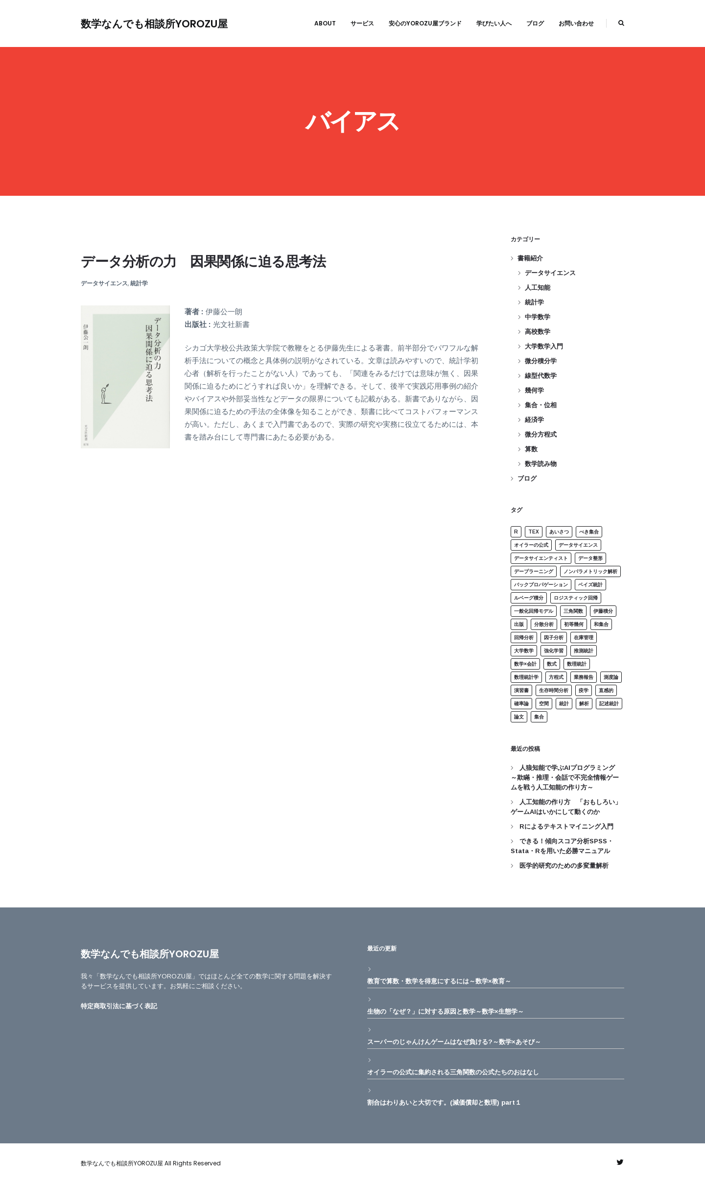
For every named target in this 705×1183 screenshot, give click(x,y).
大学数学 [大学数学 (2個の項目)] (524, 650)
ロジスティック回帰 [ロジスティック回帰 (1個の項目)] (576, 598)
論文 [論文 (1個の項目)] (519, 716)
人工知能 (537, 287)
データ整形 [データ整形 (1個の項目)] (590, 558)
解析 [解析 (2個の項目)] (584, 703)
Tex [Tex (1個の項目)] (533, 531)
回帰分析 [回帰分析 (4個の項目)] (524, 637)
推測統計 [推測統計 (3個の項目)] (583, 650)
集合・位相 (541, 405)
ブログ (527, 478)
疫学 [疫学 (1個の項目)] (583, 690)
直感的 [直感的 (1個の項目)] (606, 690)
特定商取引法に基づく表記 (119, 1006)
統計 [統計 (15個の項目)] (564, 703)
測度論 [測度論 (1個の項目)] (611, 677)
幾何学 (534, 390)
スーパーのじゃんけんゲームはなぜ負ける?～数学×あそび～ (454, 1041)
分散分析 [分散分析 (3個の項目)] (544, 624)
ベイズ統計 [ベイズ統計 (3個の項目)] (590, 584)
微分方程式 (541, 434)
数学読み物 (541, 463)
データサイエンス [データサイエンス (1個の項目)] (578, 545)
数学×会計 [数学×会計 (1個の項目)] (525, 664)
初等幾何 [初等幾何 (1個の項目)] (574, 624)
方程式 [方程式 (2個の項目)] (556, 677)
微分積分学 (541, 361)
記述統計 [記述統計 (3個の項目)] (609, 703)
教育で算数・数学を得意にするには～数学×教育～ (439, 981)
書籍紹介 (530, 258)
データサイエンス (104, 283)
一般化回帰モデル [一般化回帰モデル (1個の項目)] (533, 611)
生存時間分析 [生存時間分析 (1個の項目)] (553, 690)
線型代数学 (541, 375)
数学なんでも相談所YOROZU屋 (154, 24)
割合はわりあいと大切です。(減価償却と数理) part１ (444, 1102)
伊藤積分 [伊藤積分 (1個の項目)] (603, 611)
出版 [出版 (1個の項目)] (519, 624)
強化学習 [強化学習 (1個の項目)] (554, 650)
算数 (531, 449)
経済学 (534, 419)
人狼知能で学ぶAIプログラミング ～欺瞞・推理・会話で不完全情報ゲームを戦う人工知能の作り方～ (566, 777)
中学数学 (537, 317)
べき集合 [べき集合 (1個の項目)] (589, 531)
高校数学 (537, 331)
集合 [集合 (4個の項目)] (539, 716)
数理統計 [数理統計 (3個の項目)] (577, 664)
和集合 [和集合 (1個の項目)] (601, 624)
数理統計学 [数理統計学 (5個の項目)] (526, 677)
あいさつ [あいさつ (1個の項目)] (559, 531)
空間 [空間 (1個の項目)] (544, 703)
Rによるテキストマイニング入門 (566, 826)
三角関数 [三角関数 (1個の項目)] (573, 611)
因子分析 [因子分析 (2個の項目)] (554, 637)
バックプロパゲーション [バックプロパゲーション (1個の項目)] (541, 584)
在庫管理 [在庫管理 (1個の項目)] (583, 637)
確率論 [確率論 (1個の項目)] (521, 703)
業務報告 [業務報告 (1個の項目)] (583, 677)
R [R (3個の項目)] (516, 531)
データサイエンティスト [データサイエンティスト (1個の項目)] (541, 558)
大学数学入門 (544, 346)
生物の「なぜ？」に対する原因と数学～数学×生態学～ (445, 1011)
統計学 (139, 283)
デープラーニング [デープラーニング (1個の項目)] (533, 571)
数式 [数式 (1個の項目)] (552, 664)
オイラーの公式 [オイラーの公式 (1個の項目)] (531, 545)
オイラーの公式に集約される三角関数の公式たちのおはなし (453, 1072)
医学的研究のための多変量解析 (564, 865)
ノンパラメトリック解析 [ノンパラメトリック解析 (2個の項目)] (590, 571)
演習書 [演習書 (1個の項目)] (521, 690)
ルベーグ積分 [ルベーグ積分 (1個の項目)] (528, 598)
